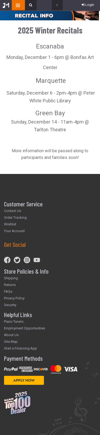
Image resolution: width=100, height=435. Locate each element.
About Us (11, 335)
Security (10, 305)
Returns (10, 285)
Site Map (11, 342)
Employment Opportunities (24, 328)
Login (88, 5)
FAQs (8, 291)
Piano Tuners (13, 321)
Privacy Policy (14, 298)
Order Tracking (15, 217)
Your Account (14, 231)
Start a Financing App (20, 348)
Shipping (11, 278)
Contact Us (12, 211)
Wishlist (10, 224)
